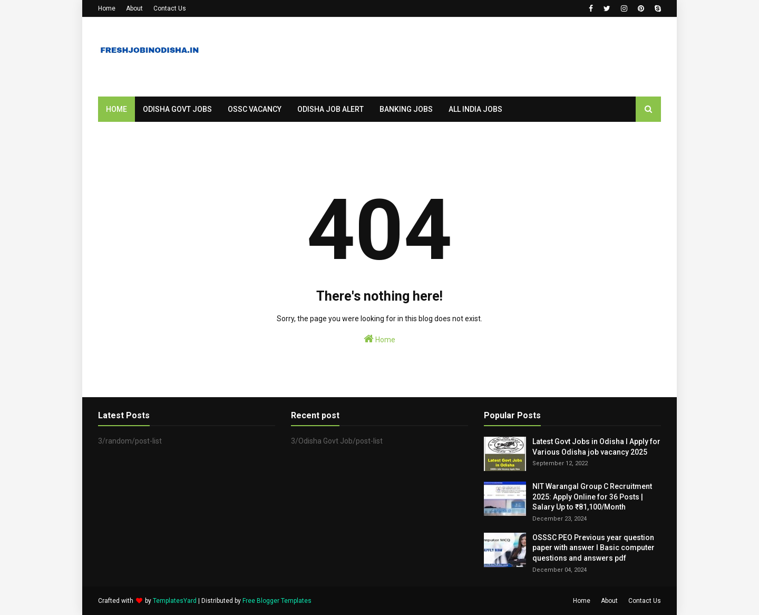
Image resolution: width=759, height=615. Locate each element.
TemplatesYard (175, 600)
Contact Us (169, 8)
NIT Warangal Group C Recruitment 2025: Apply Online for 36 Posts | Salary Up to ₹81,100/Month (592, 496)
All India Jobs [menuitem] (475, 109)
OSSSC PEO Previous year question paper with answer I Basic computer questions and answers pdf (593, 547)
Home (106, 8)
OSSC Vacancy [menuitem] (254, 109)
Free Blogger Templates (277, 600)
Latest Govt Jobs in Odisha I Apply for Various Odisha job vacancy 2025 (596, 446)
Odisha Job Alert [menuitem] (330, 109)
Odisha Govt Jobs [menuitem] (177, 109)
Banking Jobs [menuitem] (406, 109)
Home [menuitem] (116, 109)
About (134, 8)
